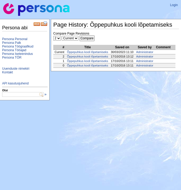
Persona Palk (11, 43)
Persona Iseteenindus (17, 54)
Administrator (144, 52)
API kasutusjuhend (15, 83)
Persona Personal (14, 39)
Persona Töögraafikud (17, 46)
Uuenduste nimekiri (15, 68)
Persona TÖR (11, 57)
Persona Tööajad (14, 50)
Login (174, 5)
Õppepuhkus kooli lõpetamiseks (87, 52)
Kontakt (7, 72)
